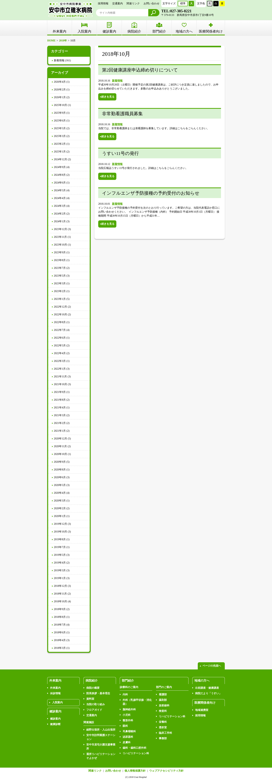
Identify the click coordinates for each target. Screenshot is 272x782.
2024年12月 (60, 159)
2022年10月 (60, 314)
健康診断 (55, 724)
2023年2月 (60, 291)
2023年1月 (60, 299)
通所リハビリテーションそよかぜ (100, 756)
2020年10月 (60, 454)
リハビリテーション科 (136, 753)
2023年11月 (60, 237)
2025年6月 (60, 120)
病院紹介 (134, 31)
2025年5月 (60, 128)
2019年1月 (60, 578)
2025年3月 (60, 136)
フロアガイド (94, 709)
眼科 (125, 725)
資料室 (90, 698)
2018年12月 (60, 586)
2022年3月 (60, 361)
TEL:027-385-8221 (176, 11)
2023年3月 (60, 283)
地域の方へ (184, 31)
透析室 (163, 727)
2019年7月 (60, 547)
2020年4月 (60, 492)
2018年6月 (60, 632)
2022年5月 (60, 345)
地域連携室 (201, 710)
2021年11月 (60, 376)
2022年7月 (60, 330)
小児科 (127, 715)
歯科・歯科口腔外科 (134, 747)
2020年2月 (60, 508)
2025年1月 (60, 151)
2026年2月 (60, 89)
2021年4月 (60, 407)
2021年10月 (60, 384)
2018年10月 (60, 601)
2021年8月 (60, 399)
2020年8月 (60, 469)
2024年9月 (60, 167)
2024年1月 (60, 221)
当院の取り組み (95, 704)
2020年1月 (60, 516)
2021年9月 (60, 392)
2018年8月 (60, 617)
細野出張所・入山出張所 (100, 729)
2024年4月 (60, 198)
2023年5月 (60, 275)
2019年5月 (60, 554)
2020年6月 (60, 477)
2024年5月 (60, 190)
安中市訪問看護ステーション (100, 737)
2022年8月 (60, 322)
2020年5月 (60, 485)
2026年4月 (60, 81)
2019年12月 (60, 523)
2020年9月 (60, 461)
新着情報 (117, 80)
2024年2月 (60, 213)
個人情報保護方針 (135, 770)
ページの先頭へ (211, 665)
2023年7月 (60, 268)
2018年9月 (60, 609)
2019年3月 (60, 570)
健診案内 (109, 31)
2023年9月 (60, 252)
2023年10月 (60, 244)
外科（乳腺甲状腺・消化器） (137, 702)
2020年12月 (60, 438)
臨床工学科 (165, 732)
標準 (182, 3)
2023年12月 (60, 229)
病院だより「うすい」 (208, 693)
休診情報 (55, 693)
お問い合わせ (151, 3)
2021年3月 (60, 415)
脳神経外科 (129, 709)
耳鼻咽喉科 (129, 731)
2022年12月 (60, 306)
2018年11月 (60, 593)
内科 (125, 694)
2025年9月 (60, 112)
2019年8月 (60, 539)
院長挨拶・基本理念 (98, 693)
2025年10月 (60, 105)
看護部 (163, 694)
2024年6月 (60, 182)
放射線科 (164, 705)
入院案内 (84, 31)
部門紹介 (159, 31)
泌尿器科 (128, 736)
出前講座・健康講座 (207, 687)
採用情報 (103, 3)
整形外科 (128, 720)
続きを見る (107, 96)
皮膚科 (127, 742)
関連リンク (133, 3)
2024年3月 (60, 205)
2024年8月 (60, 174)
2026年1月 (60, 97)
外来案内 (55, 687)
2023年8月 (60, 260)
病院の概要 (93, 687)
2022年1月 (60, 368)
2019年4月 (60, 562)
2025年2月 (60, 143)
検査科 (163, 711)
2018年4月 (60, 640)
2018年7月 (60, 624)
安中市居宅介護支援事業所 (100, 746)
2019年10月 (60, 531)
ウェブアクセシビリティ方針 (166, 770)
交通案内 (117, 3)
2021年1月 (60, 430)
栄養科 (163, 722)
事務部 (163, 738)
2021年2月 (60, 423)
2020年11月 (60, 446)
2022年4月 (60, 353)
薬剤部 (163, 700)
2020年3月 (60, 500)
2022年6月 (60, 337)
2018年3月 (60, 648)
